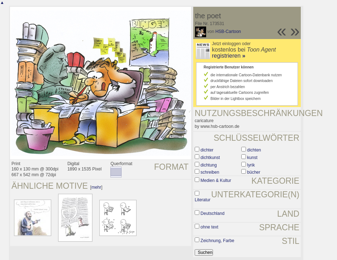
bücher (253, 172)
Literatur (202, 199)
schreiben (209, 172)
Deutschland (212, 213)
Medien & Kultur (215, 180)
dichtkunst (210, 157)
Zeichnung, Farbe (217, 240)
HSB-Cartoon (228, 31)
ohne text (209, 227)
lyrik (251, 165)
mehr (96, 187)
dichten (254, 150)
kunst (252, 157)
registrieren (228, 56)
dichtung (208, 165)
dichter (206, 150)
